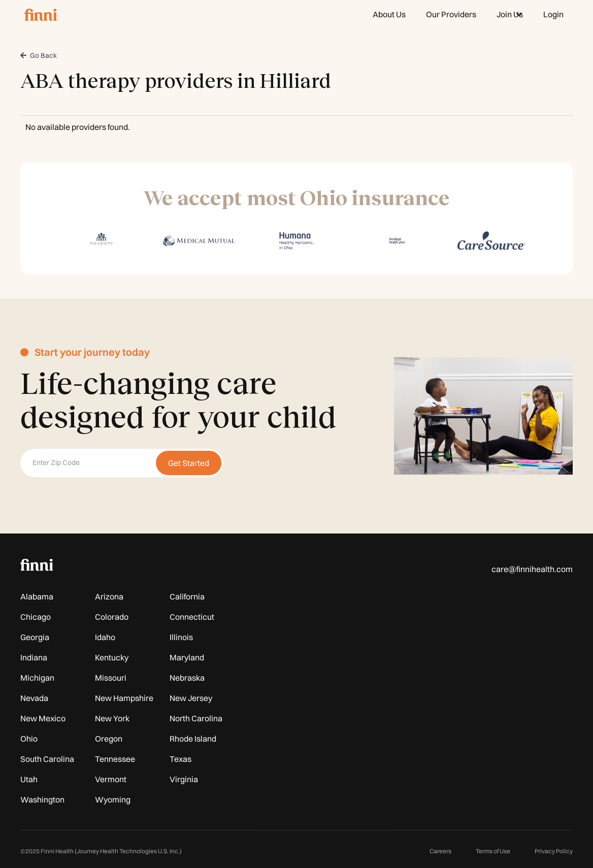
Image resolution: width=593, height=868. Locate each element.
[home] (40, 14)
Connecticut (192, 617)
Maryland (187, 657)
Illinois (181, 637)
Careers (440, 851)
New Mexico (42, 718)
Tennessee (115, 759)
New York (112, 718)
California (187, 596)
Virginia (184, 779)
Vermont (110, 779)
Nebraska (187, 678)
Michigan (37, 678)
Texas (180, 759)
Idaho (105, 637)
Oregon (108, 738)
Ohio (29, 738)
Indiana (33, 657)
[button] (510, 14)
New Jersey (191, 698)
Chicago (35, 617)
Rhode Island (193, 738)
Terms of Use (493, 851)
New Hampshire (124, 698)
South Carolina (47, 759)
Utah (29, 779)
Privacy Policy (554, 851)
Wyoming (112, 799)
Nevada (34, 698)
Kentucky (111, 657)
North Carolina (196, 718)
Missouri (110, 678)
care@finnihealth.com (532, 569)
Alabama (36, 596)
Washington (42, 799)
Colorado (111, 617)
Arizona (109, 596)
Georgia (34, 637)
